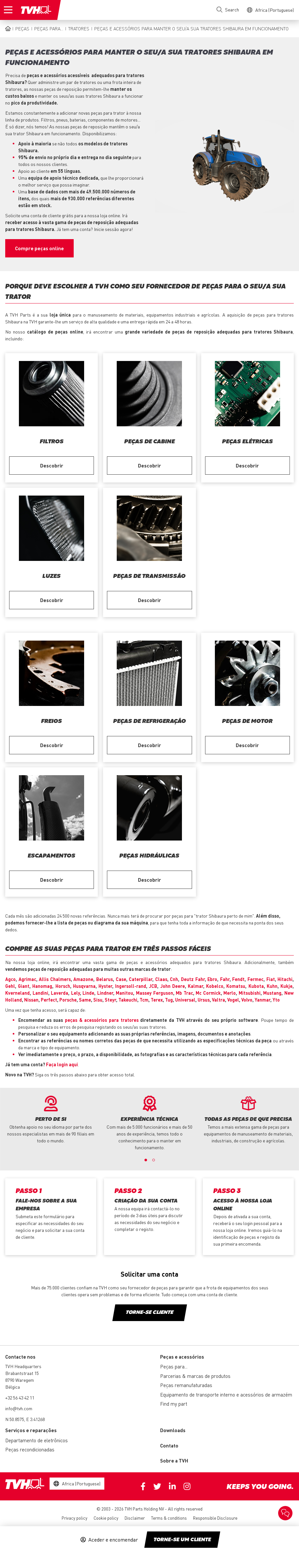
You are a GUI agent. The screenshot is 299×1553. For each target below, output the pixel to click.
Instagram (187, 1486)
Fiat (270, 979)
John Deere (172, 986)
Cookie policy (106, 1518)
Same (85, 1000)
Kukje (286, 986)
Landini (40, 993)
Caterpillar (140, 979)
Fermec (255, 979)
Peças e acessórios (182, 1356)
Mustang (272, 993)
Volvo (246, 1000)
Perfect (49, 1000)
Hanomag (42, 986)
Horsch (62, 986)
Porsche (68, 1000)
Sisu (97, 1000)
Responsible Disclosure (215, 1518)
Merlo (229, 993)
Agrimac (27, 979)
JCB (153, 986)
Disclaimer (135, 1518)
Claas (161, 979)
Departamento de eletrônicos (36, 1440)
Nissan (31, 1000)
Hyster (105, 986)
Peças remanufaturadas (186, 1385)
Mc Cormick (208, 993)
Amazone (83, 979)
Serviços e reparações (31, 1430)
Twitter (157, 1486)
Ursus (204, 1000)
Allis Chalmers (55, 979)
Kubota (256, 986)
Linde (88, 993)
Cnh (174, 979)
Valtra (218, 1000)
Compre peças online (39, 248)
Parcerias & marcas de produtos (195, 1376)
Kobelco (214, 986)
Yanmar (262, 1000)
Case (121, 979)
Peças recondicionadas (29, 1449)
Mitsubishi (250, 993)
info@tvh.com (18, 1408)
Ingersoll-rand (130, 986)
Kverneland (17, 993)
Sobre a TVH (174, 1460)
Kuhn (272, 986)
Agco (10, 979)
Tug (169, 1000)
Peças (22, 28)
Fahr (225, 979)
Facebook (143, 1486)
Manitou (124, 993)
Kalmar (195, 986)
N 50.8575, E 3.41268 (25, 1419)
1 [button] (145, 1160)
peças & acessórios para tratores (102, 1020)
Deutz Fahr (193, 979)
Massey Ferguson (154, 993)
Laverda (59, 993)
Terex (157, 1000)
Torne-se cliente (149, 1312)
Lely (75, 993)
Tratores (78, 28)
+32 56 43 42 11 (19, 1397)
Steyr (110, 1000)
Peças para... (48, 28)
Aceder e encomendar (113, 1539)
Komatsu (235, 986)
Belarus (104, 979)
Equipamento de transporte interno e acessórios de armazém (226, 1394)
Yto (276, 1000)
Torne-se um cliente (182, 1540)
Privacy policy (74, 1518)
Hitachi (284, 979)
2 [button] (153, 1160)
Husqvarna (84, 986)
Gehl (10, 986)
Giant (23, 986)
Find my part (173, 1403)
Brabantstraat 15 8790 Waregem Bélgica (22, 1380)
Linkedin (172, 1486)
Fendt (238, 979)
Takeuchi (127, 1000)
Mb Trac (184, 993)
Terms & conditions (169, 1518)
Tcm (144, 1000)
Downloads (173, 1430)
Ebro (212, 979)
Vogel (233, 1000)
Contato (169, 1445)
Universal (185, 1000)
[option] (50, 1120)
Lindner (105, 993)
